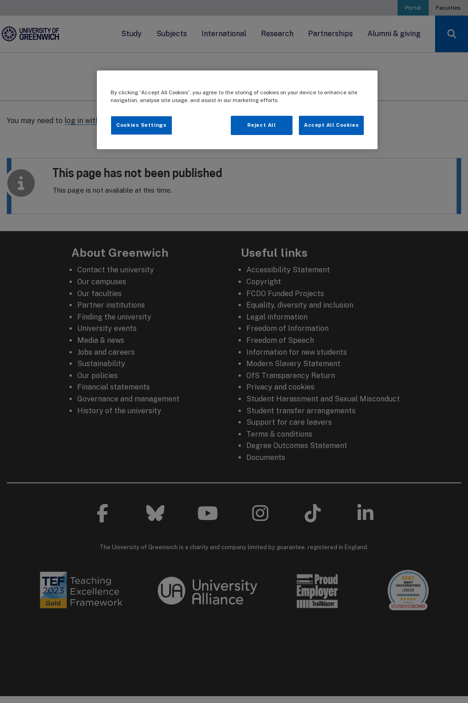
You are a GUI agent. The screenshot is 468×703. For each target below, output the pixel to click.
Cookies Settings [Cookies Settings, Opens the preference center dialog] (141, 125)
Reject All (261, 125)
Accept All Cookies (331, 125)
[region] (237, 109)
